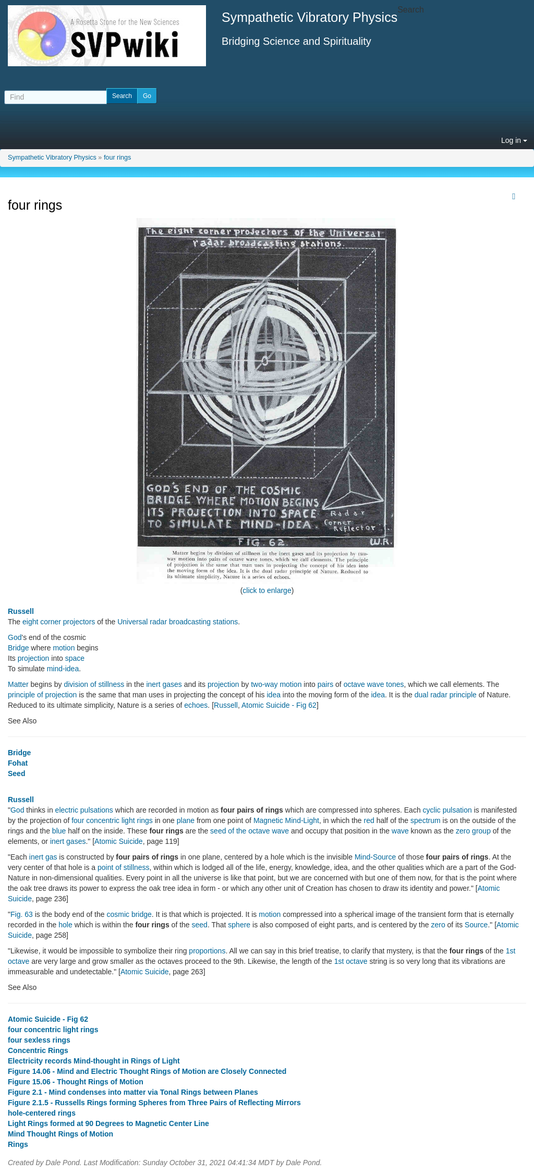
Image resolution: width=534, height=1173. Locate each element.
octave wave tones (374, 684)
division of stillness (94, 684)
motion (64, 648)
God (14, 637)
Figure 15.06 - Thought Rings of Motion (75, 1082)
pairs (325, 684)
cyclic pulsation (447, 810)
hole (65, 925)
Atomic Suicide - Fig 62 (279, 705)
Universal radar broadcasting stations (177, 622)
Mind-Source (375, 857)
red (369, 820)
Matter (18, 684)
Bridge (18, 648)
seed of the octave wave (249, 831)
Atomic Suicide (118, 841)
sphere (239, 925)
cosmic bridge (128, 914)
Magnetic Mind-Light (286, 820)
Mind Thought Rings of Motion (60, 1134)
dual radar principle (446, 695)
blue (59, 831)
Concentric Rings (38, 1050)
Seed (16, 773)
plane (186, 820)
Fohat (18, 763)
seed (200, 925)
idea (274, 695)
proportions (207, 951)
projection (34, 658)
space (74, 658)
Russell (21, 611)
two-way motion (276, 684)
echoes (196, 705)
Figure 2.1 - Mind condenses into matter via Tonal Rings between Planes (133, 1092)
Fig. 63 (21, 914)
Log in (514, 140)
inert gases (163, 684)
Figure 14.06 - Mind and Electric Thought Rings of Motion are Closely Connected (147, 1071)
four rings (117, 157)
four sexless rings (39, 1040)
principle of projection (42, 695)
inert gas (43, 857)
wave (400, 831)
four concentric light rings (112, 820)
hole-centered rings (42, 1113)
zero (438, 925)
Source (476, 925)
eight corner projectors (58, 622)
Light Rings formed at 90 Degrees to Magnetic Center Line (108, 1123)
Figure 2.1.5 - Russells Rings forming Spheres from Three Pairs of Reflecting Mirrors (154, 1102)
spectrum (425, 820)
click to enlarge (266, 590)
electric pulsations (84, 810)
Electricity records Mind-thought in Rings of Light (94, 1061)
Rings (18, 1144)
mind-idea (63, 668)
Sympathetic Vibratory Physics (52, 157)
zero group (473, 831)
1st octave (351, 961)
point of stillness (124, 867)
